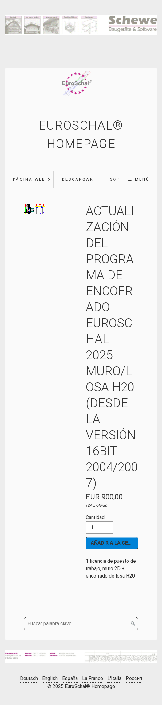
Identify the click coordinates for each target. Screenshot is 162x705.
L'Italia (114, 678)
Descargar (77, 179)
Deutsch (29, 678)
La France (92, 678)
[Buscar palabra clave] (81, 623)
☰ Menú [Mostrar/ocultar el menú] (138, 179)
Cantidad (99, 524)
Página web (29, 179)
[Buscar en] (133, 623)
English (50, 678)
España (70, 678)
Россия (134, 678)
